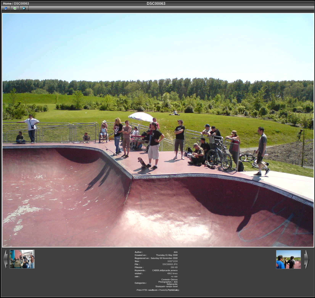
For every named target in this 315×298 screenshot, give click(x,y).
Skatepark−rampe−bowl (166, 286)
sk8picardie (165, 270)
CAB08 (155, 270)
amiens (174, 270)
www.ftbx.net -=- (153, 290)
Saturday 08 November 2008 (164, 258)
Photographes (165, 282)
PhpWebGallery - (173, 290)
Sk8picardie (172, 284)
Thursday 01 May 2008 (167, 255)
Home (7, 3)
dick (176, 252)
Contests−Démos (169, 279)
